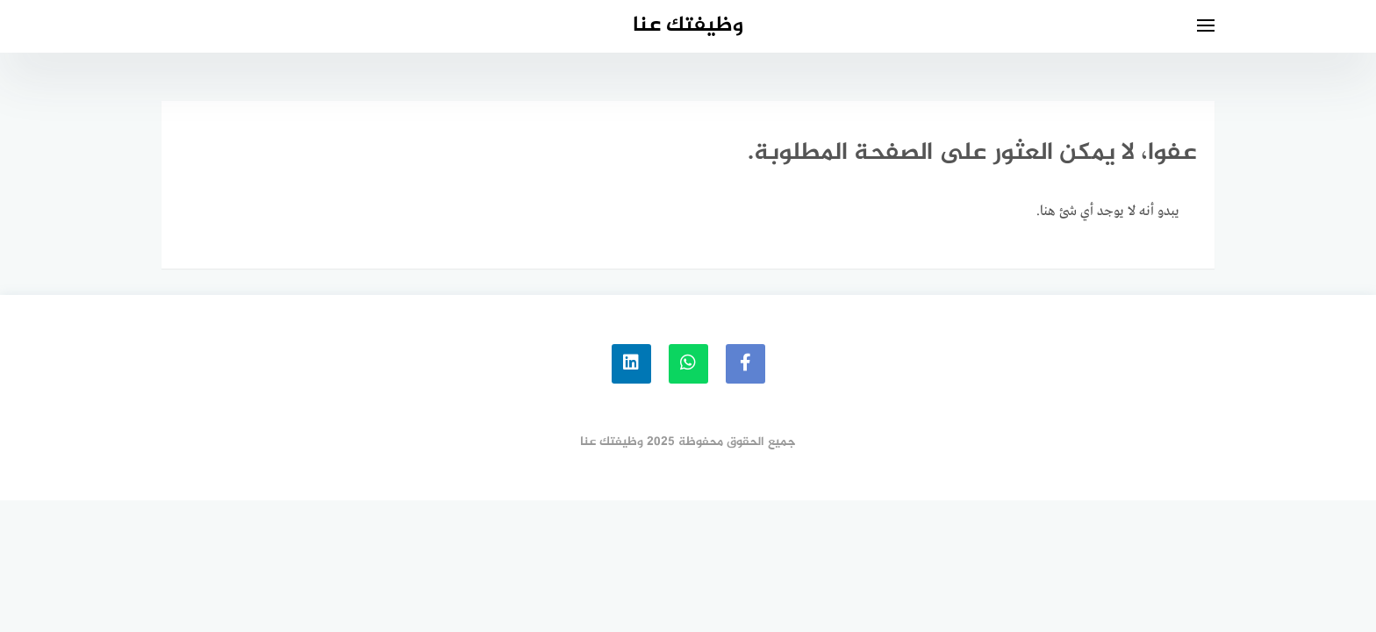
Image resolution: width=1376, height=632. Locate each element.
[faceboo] (745, 364)
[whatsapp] (688, 364)
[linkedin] (631, 364)
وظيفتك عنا (688, 26)
